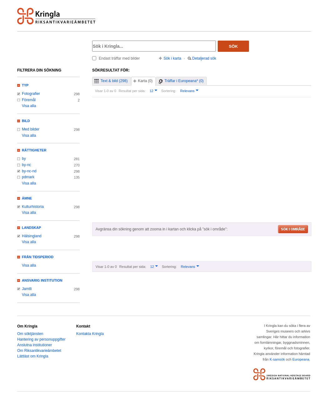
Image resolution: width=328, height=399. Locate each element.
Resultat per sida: (132, 91)
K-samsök (277, 359)
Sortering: (168, 91)
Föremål (29, 100)
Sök (233, 46)
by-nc (26, 165)
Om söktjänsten (30, 334)
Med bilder (30, 129)
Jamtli (27, 289)
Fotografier (31, 93)
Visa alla (29, 106)
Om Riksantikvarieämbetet (39, 350)
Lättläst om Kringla (32, 356)
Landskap (31, 227)
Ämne (27, 198)
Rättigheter (34, 150)
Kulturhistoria (33, 206)
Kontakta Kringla (90, 334)
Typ (25, 85)
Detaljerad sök (204, 58)
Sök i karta (172, 58)
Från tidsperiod (37, 257)
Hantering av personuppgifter (41, 339)
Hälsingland (32, 236)
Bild (26, 121)
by (24, 158)
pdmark (28, 177)
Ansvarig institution (42, 280)
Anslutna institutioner (34, 345)
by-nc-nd (29, 171)
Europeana (300, 359)
